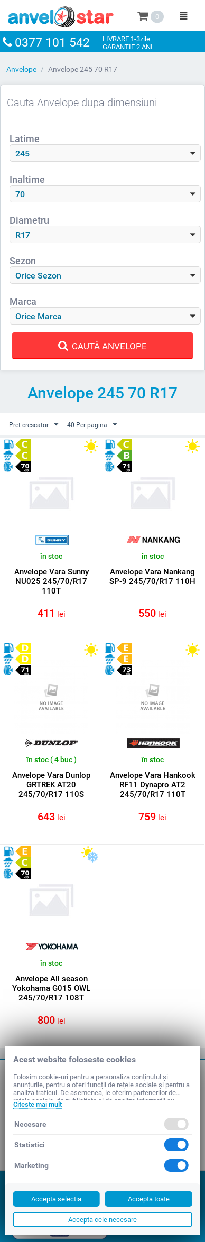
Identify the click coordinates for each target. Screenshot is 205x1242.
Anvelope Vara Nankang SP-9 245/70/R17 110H (152, 576)
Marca (23, 301)
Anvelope (21, 69)
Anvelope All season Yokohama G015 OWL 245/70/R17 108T (51, 988)
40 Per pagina (92, 425)
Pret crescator (33, 425)
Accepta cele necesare (102, 1220)
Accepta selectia (56, 1199)
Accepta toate (149, 1199)
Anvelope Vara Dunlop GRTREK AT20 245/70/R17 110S (51, 785)
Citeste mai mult (37, 1104)
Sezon (23, 260)
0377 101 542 (52, 42)
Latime (25, 138)
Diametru (29, 220)
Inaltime (27, 179)
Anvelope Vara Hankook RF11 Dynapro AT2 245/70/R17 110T (152, 785)
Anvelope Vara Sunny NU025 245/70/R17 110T (51, 581)
